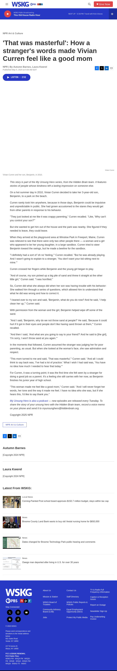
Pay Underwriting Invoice (97, 618)
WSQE (11, 661)
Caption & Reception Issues (99, 598)
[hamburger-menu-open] (6, 4)
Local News (27, 497)
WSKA (23, 664)
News (24, 517)
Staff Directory (73, 597)
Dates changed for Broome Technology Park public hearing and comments (58, 542)
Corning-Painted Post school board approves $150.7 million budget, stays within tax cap (65, 501)
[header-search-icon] (89, 4)
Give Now (104, 4)
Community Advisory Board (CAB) (52, 610)
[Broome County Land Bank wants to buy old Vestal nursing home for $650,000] (12, 522)
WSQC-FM (26, 661)
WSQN (8, 664)
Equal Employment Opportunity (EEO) (75, 610)
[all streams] (113, 13)
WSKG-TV (16, 664)
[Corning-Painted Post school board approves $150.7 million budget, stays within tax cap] (12, 502)
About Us (47, 590)
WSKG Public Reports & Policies (77, 603)
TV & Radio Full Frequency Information (100, 591)
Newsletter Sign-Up (98, 611)
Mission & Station (50, 597)
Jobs (45, 617)
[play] (7, 14)
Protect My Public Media (77, 617)
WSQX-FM (19, 659)
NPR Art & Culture (13, 33)
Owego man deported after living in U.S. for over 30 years (50, 562)
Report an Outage (98, 605)
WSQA (18, 661)
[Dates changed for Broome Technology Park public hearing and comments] (12, 543)
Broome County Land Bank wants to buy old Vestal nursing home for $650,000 (60, 521)
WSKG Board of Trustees (50, 603)
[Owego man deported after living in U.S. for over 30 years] (12, 563)
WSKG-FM (10, 659)
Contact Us (71, 590)
